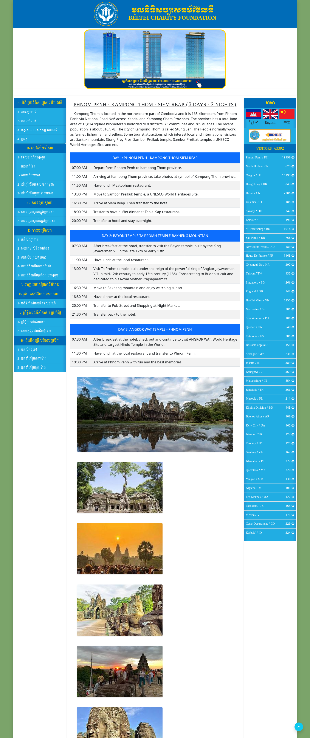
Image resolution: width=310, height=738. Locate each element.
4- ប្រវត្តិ (22, 141)
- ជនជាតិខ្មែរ (27, 169)
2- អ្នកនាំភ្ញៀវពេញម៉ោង (32, 361)
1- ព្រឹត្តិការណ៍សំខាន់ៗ (31, 324)
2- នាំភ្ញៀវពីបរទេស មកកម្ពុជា (35, 187)
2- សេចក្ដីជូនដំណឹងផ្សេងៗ (34, 333)
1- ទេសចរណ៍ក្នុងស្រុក (31, 160)
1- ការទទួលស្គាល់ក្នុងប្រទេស (35, 214)
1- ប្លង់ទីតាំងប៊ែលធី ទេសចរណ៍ (36, 306)
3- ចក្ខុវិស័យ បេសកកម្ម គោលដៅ (38, 132)
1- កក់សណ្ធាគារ (27, 242)
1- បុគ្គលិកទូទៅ (27, 352)
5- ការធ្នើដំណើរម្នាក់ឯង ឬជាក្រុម (37, 278)
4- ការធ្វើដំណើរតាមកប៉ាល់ (34, 269)
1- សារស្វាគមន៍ (27, 114)
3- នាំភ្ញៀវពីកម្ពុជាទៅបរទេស (35, 196)
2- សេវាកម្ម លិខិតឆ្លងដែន (33, 251)
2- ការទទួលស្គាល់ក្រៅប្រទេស (36, 223)
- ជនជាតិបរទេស (29, 178)
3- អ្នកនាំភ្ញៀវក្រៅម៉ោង (31, 370)
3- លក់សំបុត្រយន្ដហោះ (31, 260)
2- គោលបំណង (27, 123)
